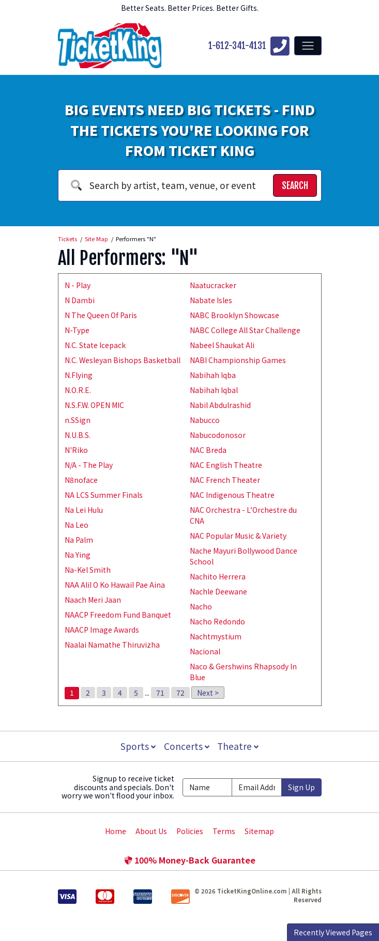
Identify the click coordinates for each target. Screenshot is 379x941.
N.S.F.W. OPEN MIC (94, 405)
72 (180, 692)
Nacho (201, 606)
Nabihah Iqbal (214, 390)
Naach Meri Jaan (93, 599)
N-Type (77, 330)
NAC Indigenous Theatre (232, 495)
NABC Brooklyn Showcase (234, 315)
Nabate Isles (211, 300)
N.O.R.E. (78, 390)
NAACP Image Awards (102, 629)
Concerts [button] (186, 746)
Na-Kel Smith (88, 569)
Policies (189, 831)
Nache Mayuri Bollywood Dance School (243, 556)
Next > (208, 692)
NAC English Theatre (226, 465)
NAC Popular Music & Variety (238, 535)
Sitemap (259, 831)
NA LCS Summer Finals (104, 495)
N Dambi (80, 300)
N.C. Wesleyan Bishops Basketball (122, 360)
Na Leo (76, 525)
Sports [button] (137, 746)
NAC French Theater (225, 480)
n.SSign (77, 420)
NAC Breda (208, 450)
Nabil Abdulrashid (220, 405)
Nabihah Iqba (213, 375)
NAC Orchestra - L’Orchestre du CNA (243, 515)
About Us (151, 831)
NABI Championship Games (238, 360)
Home (115, 831)
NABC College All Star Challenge (245, 330)
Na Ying (77, 555)
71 (160, 692)
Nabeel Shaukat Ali (222, 345)
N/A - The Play (89, 465)
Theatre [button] (239, 746)
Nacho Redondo (217, 621)
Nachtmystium (215, 636)
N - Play (77, 285)
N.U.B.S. (77, 435)
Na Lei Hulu (84, 510)
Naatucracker (213, 285)
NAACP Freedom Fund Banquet (118, 614)
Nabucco (205, 420)
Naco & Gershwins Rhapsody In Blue (243, 671)
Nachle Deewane (218, 591)
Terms (224, 831)
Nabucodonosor (218, 435)
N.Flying (79, 375)
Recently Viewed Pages (333, 932)
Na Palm (79, 540)
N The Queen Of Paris (101, 315)
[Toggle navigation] (307, 45)
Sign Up (301, 787)
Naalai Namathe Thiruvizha (112, 644)
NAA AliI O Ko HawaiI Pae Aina (115, 584)
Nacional (205, 651)
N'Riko (76, 450)
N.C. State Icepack (95, 345)
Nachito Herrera (218, 576)
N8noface (81, 480)
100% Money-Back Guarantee (189, 860)
